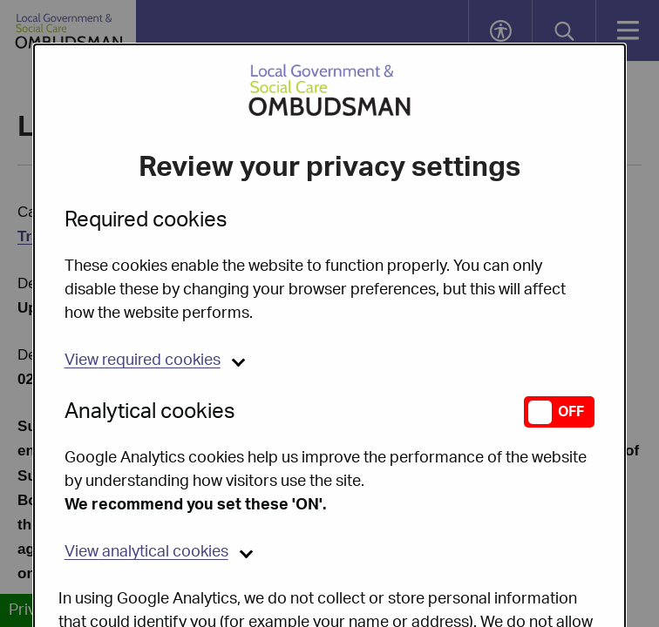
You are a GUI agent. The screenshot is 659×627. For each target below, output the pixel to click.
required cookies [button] (143, 316)
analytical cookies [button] (146, 508)
